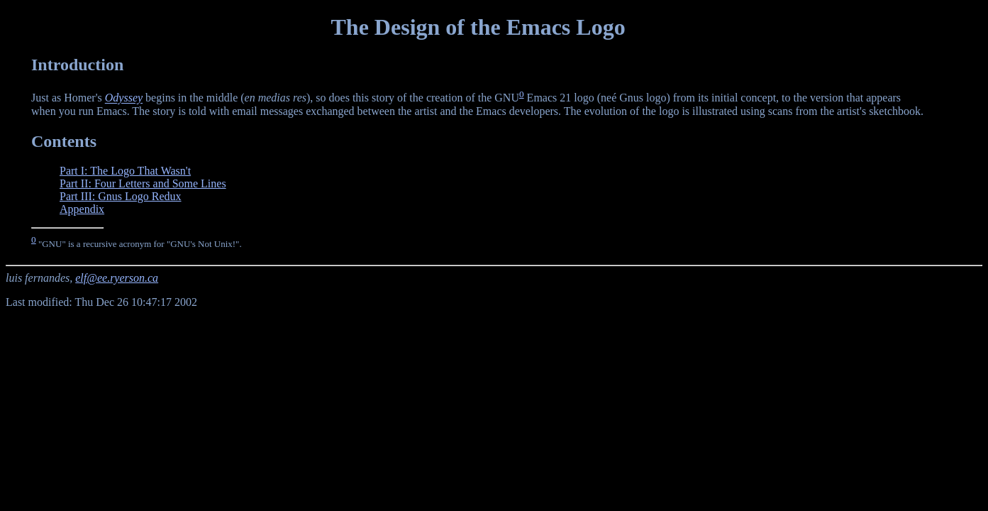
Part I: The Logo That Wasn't (125, 171)
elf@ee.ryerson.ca (116, 278)
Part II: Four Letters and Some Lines (143, 183)
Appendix (82, 209)
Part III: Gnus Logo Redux (121, 196)
